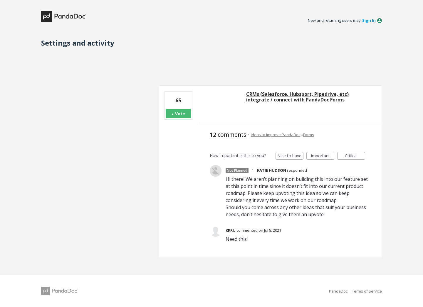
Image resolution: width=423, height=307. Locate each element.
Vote (180, 113)
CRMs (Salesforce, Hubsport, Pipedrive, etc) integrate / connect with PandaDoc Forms (297, 97)
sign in (369, 20)
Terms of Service (367, 291)
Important (322, 156)
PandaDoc (338, 291)
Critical (355, 156)
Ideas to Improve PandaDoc (275, 134)
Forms (308, 134)
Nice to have (290, 156)
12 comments (228, 135)
